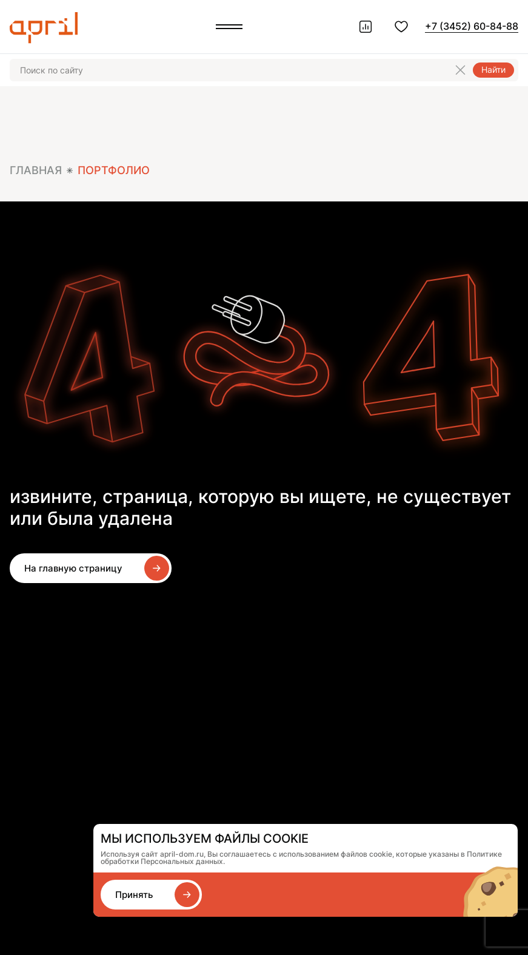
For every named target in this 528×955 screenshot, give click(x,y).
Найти (493, 69)
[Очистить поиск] (460, 70)
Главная (36, 170)
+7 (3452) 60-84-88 (471, 26)
